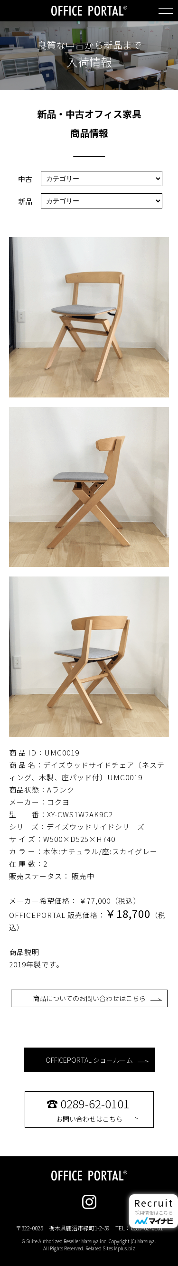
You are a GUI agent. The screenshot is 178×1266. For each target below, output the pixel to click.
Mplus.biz (124, 1248)
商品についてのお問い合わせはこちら (97, 998)
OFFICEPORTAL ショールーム (98, 1060)
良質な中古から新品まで (89, 45)
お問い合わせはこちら (98, 1109)
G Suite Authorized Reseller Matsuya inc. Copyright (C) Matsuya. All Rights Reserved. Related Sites (89, 1245)
